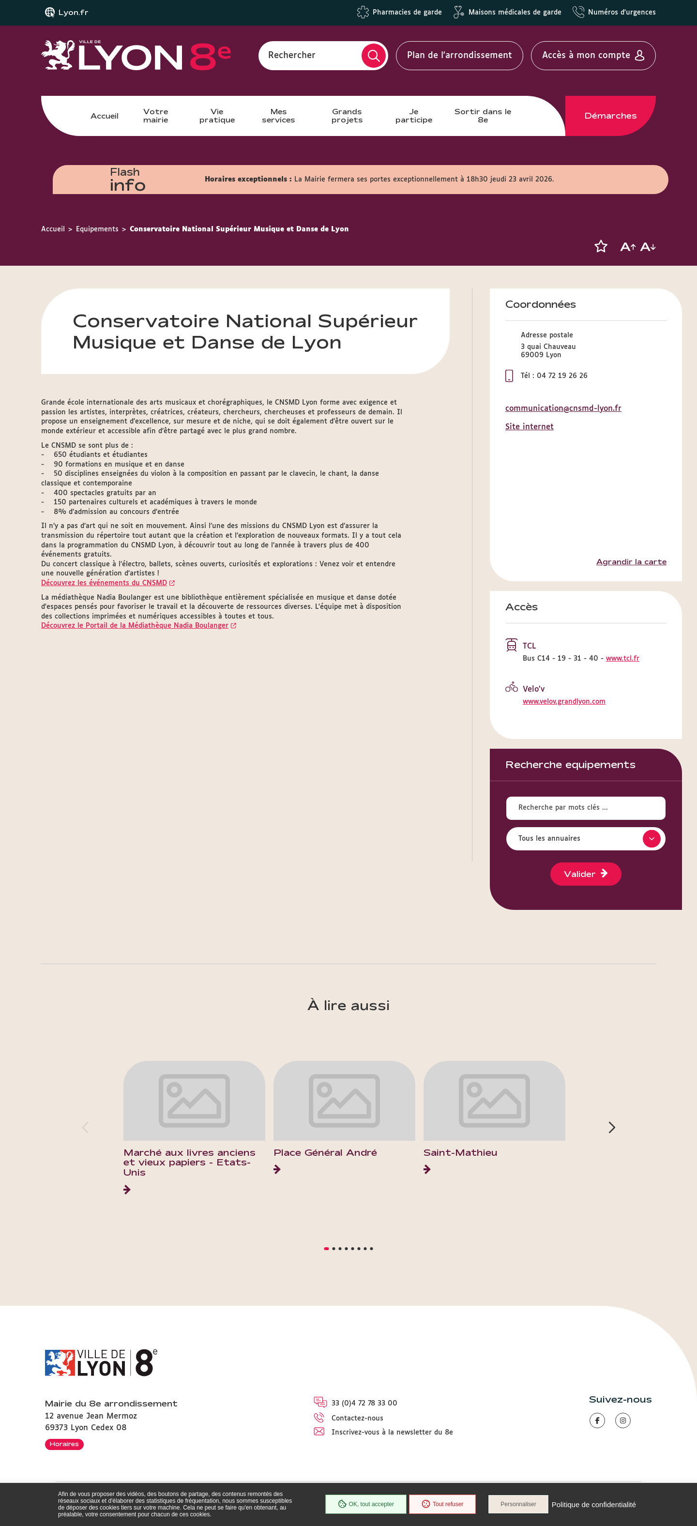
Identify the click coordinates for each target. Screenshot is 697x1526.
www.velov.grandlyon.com (564, 701)
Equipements (97, 229)
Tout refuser (442, 1504)
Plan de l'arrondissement (459, 55)
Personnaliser (518, 1504)
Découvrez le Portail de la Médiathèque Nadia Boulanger (134, 625)
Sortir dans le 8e (483, 115)
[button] (600, 246)
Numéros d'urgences (622, 12)
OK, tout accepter (366, 1504)
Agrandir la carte (631, 562)
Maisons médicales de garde (515, 12)
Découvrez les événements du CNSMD (104, 583)
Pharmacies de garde (407, 12)
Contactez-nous (357, 1418)
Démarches (611, 115)
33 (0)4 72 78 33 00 (364, 1403)
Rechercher (292, 55)
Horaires (64, 1443)
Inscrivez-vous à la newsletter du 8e (392, 1432)
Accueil (105, 116)
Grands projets (347, 115)
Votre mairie (155, 115)
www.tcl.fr (622, 658)
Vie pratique (217, 115)
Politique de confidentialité (594, 1504)
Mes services (278, 115)
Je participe (413, 115)
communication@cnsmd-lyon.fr (563, 409)
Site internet (529, 427)
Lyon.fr (74, 12)
